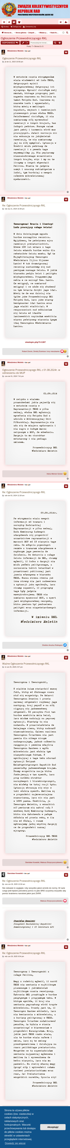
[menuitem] (67, 32)
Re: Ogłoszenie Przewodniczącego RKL (23, 205)
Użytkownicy (19, 22)
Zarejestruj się (30, 27)
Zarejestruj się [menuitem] (66, 22)
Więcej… (4, 22)
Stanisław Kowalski (15, 873)
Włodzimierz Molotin (15, 51)
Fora (14, 22)
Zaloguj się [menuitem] (61, 22)
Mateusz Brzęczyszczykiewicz (51, 901)
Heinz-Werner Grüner (55, 474)
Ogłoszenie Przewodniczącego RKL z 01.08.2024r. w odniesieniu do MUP (31, 371)
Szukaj (6, 27)
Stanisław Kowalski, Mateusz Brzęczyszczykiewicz (44, 862)
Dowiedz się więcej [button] (15, 1143)
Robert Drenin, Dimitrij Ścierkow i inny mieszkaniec (41, 351)
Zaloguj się (17, 27)
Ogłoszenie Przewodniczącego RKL (24, 38)
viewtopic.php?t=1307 (35, 342)
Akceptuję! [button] (53, 1127)
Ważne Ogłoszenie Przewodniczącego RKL (25, 663)
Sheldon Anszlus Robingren (52, 645)
